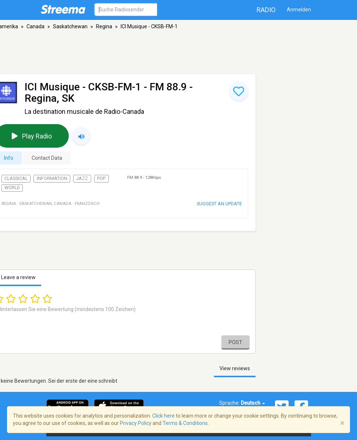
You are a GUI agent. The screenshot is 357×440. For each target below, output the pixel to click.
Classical (16, 178)
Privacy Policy (135, 423)
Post (235, 342)
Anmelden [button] (299, 9)
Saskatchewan (70, 26)
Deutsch (253, 403)
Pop (101, 178)
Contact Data (47, 158)
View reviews (234, 368)
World (12, 187)
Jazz (82, 178)
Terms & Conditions (185, 423)
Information (52, 178)
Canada (35, 26)
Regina (104, 26)
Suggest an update (219, 203)
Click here (163, 416)
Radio (266, 10)
